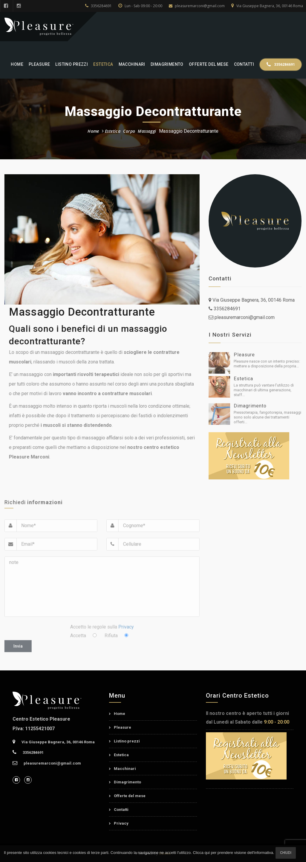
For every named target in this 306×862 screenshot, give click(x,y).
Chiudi (285, 853)
